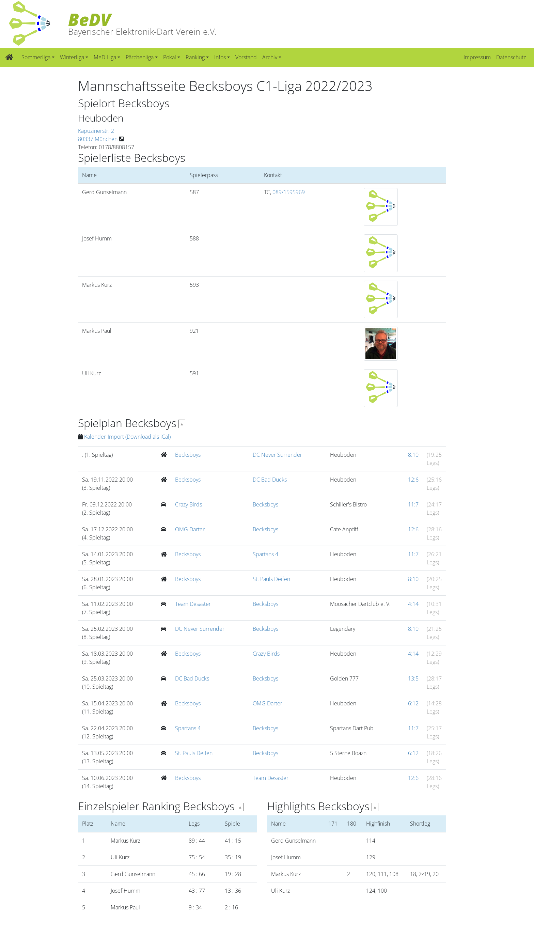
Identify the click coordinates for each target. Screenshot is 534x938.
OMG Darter (190, 529)
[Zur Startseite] (9, 57)
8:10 (413, 454)
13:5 (413, 678)
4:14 (413, 604)
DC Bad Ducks (270, 479)
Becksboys (188, 454)
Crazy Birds (188, 504)
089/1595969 (288, 192)
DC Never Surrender (277, 454)
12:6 (413, 479)
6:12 (413, 703)
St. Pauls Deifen (271, 579)
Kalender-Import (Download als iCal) (127, 436)
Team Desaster (193, 604)
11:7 (413, 504)
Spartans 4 (265, 554)
